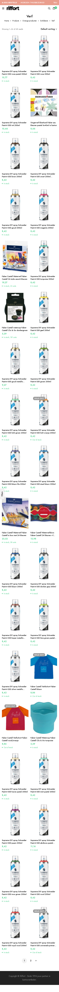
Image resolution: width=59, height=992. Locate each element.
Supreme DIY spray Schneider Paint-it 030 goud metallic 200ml (14, 382)
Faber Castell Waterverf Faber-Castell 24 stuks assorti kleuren (14, 277)
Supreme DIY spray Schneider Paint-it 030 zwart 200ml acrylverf (43, 177)
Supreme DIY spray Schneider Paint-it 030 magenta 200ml (43, 226)
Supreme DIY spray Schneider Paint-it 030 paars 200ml (14, 841)
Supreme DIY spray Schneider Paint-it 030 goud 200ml (14, 226)
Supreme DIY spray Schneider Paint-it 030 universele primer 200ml (43, 946)
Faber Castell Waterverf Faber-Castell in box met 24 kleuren (14, 534)
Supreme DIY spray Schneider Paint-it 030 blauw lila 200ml (14, 482)
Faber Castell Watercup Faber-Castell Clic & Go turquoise (43, 739)
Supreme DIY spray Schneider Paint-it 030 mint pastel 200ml (43, 790)
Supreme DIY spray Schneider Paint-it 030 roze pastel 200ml (14, 72)
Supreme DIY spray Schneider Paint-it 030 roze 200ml (43, 72)
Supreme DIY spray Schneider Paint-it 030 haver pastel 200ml (15, 790)
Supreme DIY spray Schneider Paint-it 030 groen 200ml (43, 380)
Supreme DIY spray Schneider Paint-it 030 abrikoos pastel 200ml (43, 843)
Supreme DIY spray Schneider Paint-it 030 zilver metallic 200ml (14, 689)
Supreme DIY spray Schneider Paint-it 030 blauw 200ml (14, 585)
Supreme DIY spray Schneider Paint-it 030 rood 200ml (43, 893)
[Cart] (54, 8)
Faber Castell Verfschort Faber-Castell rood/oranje (14, 739)
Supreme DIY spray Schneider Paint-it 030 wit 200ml (14, 124)
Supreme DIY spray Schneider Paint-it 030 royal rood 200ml (14, 944)
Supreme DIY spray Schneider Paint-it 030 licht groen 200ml (14, 431)
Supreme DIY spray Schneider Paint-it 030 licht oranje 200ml (43, 431)
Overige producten (29, 20)
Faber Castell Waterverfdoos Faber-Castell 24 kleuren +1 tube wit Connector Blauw (42, 535)
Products (15, 20)
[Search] (49, 8)
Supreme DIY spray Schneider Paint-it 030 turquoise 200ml (43, 277)
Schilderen (44, 20)
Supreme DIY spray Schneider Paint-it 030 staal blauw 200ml (43, 482)
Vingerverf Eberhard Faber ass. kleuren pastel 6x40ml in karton (44, 124)
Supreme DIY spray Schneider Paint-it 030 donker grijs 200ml (43, 585)
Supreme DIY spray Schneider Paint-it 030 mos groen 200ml (14, 893)
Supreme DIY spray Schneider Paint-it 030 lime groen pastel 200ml (43, 638)
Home (6, 20)
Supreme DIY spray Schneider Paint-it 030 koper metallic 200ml (14, 638)
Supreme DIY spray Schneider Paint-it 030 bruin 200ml (14, 175)
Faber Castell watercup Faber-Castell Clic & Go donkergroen (15, 329)
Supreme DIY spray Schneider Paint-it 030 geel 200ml (43, 329)
